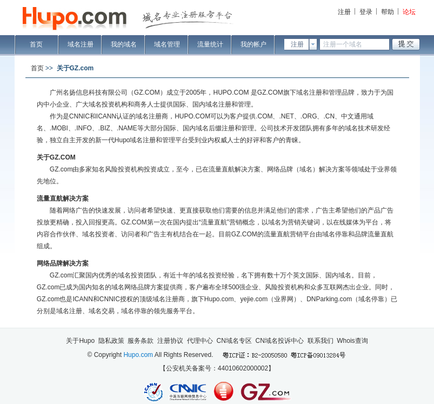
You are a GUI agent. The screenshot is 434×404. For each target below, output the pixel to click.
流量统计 (210, 44)
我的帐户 (253, 44)
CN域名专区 (234, 341)
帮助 (387, 12)
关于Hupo (80, 341)
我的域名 (124, 44)
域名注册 (81, 44)
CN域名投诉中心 (280, 341)
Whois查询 (352, 341)
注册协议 (170, 341)
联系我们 (320, 341)
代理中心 (200, 341)
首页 (36, 44)
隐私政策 (111, 341)
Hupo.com (138, 355)
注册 (344, 12)
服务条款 (140, 341)
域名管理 (167, 44)
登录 (365, 12)
